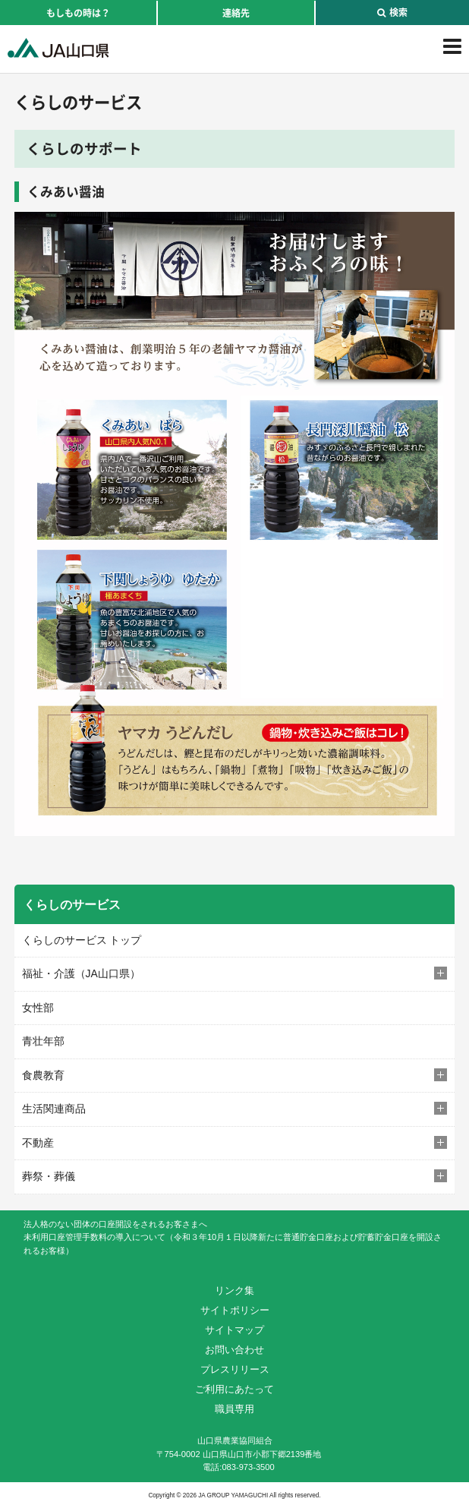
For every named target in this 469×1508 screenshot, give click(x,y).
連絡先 (236, 13)
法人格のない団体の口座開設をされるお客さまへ (115, 1224)
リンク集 (234, 1290)
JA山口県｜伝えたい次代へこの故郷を (58, 48)
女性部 (38, 1008)
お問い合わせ (234, 1349)
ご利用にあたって (234, 1389)
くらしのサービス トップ (82, 940)
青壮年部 (43, 1041)
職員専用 (234, 1409)
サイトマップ (234, 1330)
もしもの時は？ (78, 13)
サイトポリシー (234, 1310)
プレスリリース (234, 1369)
